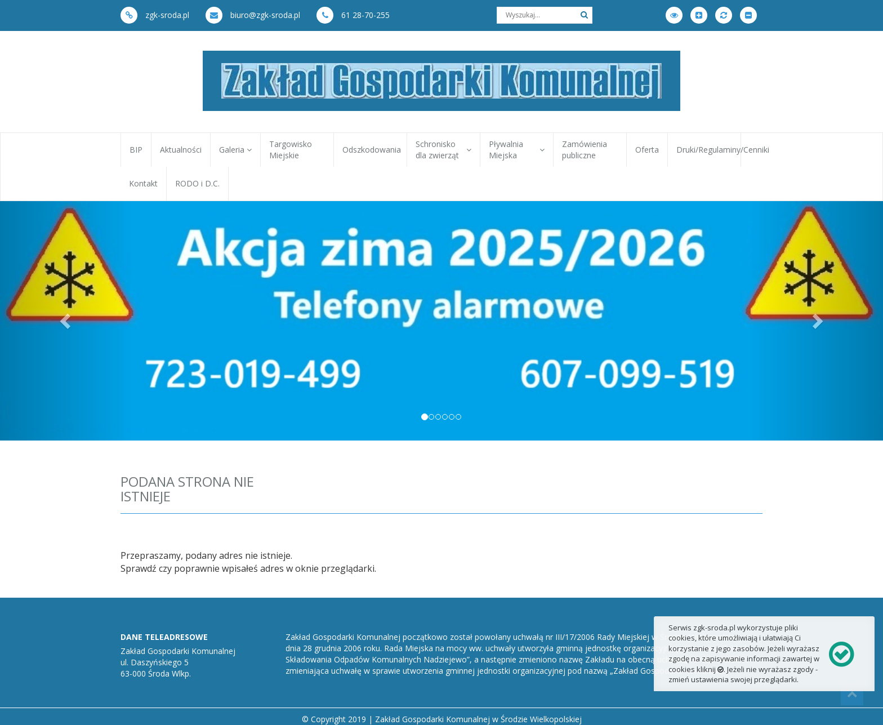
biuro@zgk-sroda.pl (253, 15)
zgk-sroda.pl (155, 15)
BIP (136, 149)
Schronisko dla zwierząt (443, 150)
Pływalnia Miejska (517, 150)
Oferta (647, 149)
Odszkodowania (371, 149)
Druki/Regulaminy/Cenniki (708, 149)
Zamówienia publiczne (584, 150)
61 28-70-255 (353, 15)
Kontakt (143, 183)
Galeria (235, 149)
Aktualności (181, 149)
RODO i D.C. (197, 183)
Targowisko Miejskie (290, 150)
